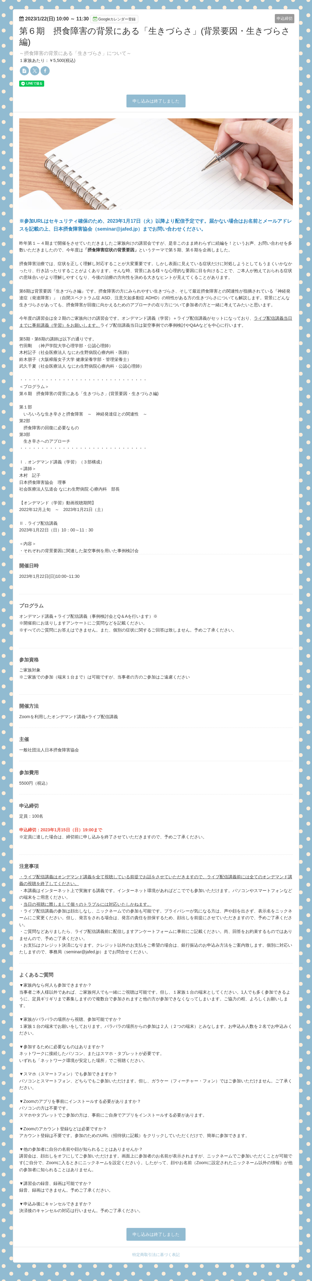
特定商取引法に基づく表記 (156, 1254)
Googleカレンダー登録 (114, 18)
